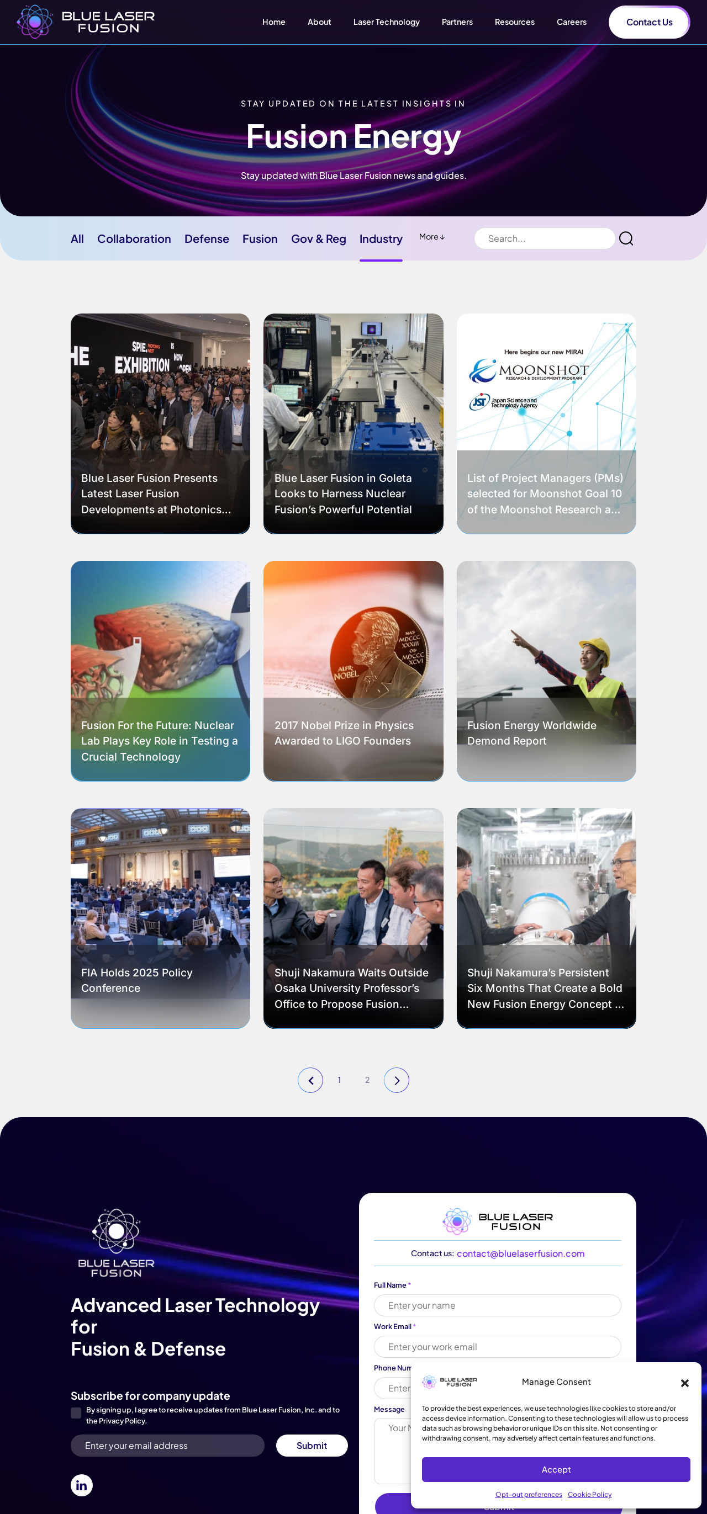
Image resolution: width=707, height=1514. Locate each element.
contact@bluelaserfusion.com (521, 1253)
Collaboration (134, 238)
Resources (515, 21)
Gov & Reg (318, 238)
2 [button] (367, 1080)
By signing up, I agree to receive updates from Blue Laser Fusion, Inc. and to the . (213, 1415)
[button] (684, 1381)
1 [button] (339, 1080)
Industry (381, 238)
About (319, 21)
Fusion (260, 238)
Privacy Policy (122, 1420)
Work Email (395, 1326)
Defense (206, 238)
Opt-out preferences (528, 1494)
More (432, 236)
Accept (556, 1469)
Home (274, 21)
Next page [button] (397, 1080)
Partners (457, 21)
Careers (572, 21)
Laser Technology (387, 21)
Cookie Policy (590, 1494)
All (77, 238)
